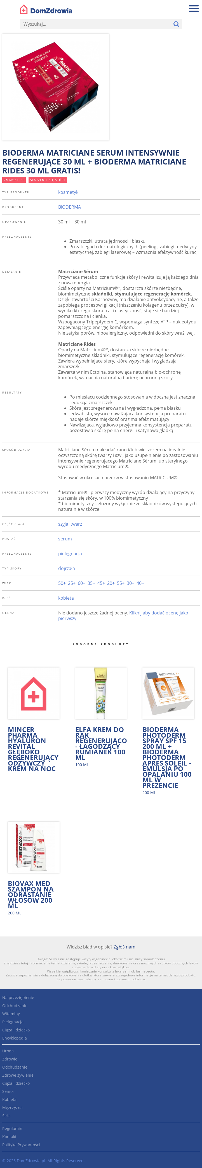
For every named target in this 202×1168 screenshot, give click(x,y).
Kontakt (9, 1136)
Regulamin (12, 1128)
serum (65, 539)
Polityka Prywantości (21, 1144)
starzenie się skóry (48, 180)
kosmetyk (68, 192)
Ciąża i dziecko (16, 1030)
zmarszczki (14, 180)
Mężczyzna (12, 1107)
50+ (62, 583)
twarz (76, 524)
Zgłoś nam (124, 947)
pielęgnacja (70, 553)
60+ (81, 583)
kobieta (66, 598)
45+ (101, 583)
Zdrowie (9, 1059)
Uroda (8, 1050)
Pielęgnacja (13, 1021)
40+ (140, 583)
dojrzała (66, 568)
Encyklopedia (14, 1038)
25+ (72, 583)
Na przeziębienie (18, 997)
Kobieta (9, 1099)
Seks (6, 1115)
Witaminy (11, 1013)
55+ (121, 583)
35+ (91, 583)
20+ (111, 583)
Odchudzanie (14, 1005)
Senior (8, 1091)
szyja (63, 524)
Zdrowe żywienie (18, 1075)
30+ (130, 583)
